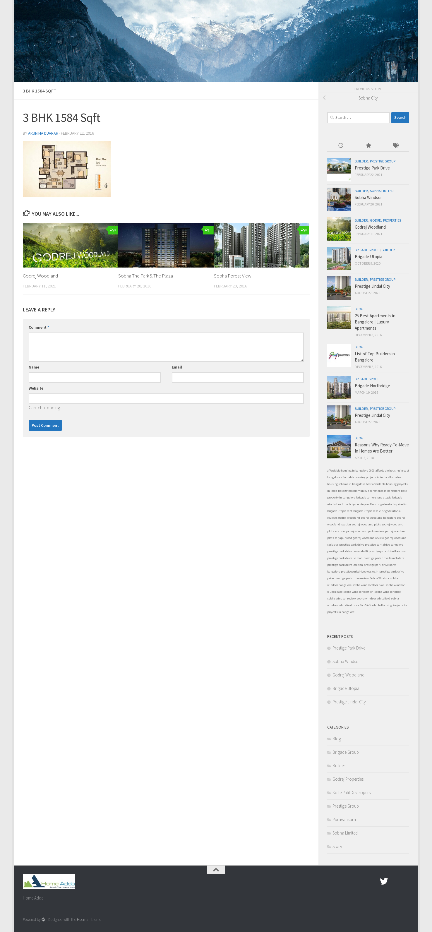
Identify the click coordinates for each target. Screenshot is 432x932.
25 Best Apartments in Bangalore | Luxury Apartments (375, 322)
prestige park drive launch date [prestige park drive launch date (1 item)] (384, 558)
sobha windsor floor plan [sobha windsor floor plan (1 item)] (368, 585)
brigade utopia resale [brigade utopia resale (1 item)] (367, 511)
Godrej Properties (385, 220)
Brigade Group (367, 250)
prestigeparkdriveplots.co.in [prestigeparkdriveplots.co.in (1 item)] (359, 571)
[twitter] (384, 881)
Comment (39, 327)
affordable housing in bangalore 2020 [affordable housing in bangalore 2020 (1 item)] (351, 470)
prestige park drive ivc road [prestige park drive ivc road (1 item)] (345, 558)
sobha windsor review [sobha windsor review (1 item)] (341, 598)
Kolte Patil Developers (351, 792)
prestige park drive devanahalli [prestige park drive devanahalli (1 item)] (347, 551)
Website (36, 388)
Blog (359, 309)
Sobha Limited (382, 191)
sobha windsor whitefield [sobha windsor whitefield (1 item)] (373, 598)
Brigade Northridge (372, 385)
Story (337, 846)
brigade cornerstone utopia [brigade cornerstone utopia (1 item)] (373, 497)
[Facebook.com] (373, 881)
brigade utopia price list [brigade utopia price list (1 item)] (392, 504)
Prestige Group (382, 161)
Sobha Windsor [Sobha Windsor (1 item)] (379, 578)
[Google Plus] (394, 881)
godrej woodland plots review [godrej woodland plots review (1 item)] (365, 531)
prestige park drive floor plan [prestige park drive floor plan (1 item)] (388, 551)
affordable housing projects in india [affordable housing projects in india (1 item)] (364, 477)
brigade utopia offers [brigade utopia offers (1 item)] (362, 504)
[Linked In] (405, 881)
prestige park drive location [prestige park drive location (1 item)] (345, 565)
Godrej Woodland (40, 276)
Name (34, 367)
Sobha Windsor (368, 197)
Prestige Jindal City (372, 286)
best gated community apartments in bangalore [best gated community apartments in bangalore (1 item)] (369, 491)
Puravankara (344, 819)
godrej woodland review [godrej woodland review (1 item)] (368, 538)
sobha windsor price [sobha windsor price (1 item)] (387, 592)
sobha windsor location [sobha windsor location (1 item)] (358, 592)
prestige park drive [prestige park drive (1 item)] (351, 544)
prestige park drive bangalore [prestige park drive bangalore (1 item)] (384, 544)
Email (177, 367)
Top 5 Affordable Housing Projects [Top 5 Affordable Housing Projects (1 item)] (381, 605)
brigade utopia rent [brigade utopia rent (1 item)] (339, 511)
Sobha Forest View (232, 276)
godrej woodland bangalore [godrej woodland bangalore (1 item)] (378, 518)
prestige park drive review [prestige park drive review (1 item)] (352, 578)
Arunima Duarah (43, 133)
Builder (361, 161)
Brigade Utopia (368, 256)
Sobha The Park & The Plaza (145, 276)
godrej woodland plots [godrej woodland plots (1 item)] (366, 524)
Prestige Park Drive (372, 168)
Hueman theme (89, 919)
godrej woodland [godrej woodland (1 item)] (349, 518)
